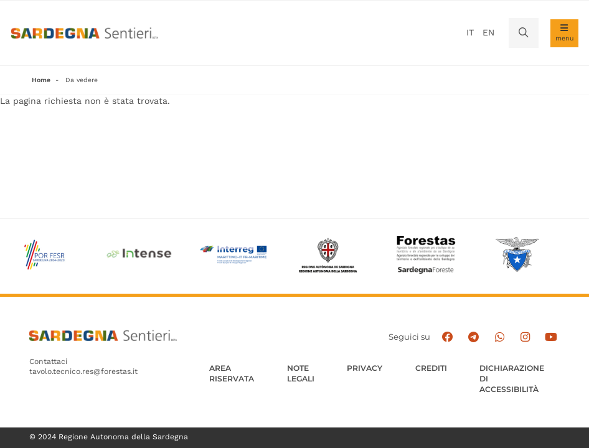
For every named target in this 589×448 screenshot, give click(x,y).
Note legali (300, 373)
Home (41, 80)
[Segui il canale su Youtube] (551, 337)
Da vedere (81, 80)
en (488, 32)
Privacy (364, 368)
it (470, 32)
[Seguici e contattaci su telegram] (473, 337)
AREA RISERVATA (231, 373)
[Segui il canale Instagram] (525, 337)
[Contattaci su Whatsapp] (499, 337)
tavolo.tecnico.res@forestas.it (83, 371)
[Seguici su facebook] (447, 337)
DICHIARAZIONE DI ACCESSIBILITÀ (511, 378)
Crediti (431, 368)
